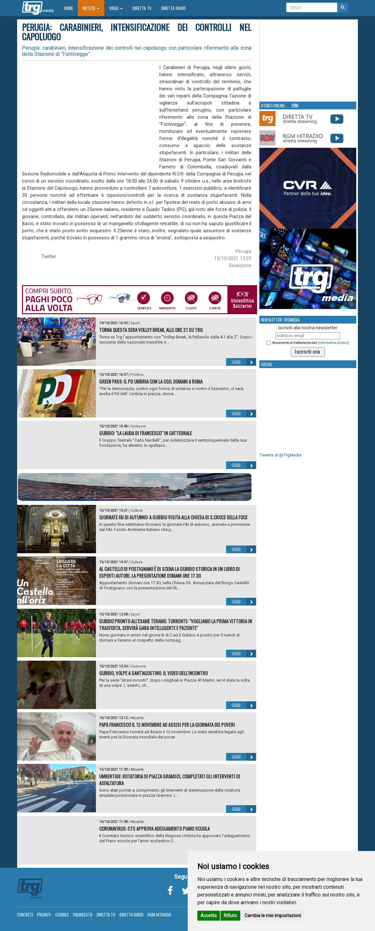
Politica (136, 375)
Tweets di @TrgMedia (280, 455)
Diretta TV (141, 8)
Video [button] (116, 8)
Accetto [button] (209, 915)
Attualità (137, 718)
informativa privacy (333, 343)
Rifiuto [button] (230, 915)
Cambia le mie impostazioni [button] (273, 915)
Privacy (44, 914)
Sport (135, 323)
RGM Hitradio (159, 914)
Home (71, 8)
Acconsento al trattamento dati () (310, 343)
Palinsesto (82, 914)
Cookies (62, 914)
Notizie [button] (91, 8)
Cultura (136, 510)
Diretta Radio (173, 8)
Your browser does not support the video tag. (308, 60)
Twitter (48, 256)
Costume (138, 426)
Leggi (244, 362)
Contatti (25, 914)
